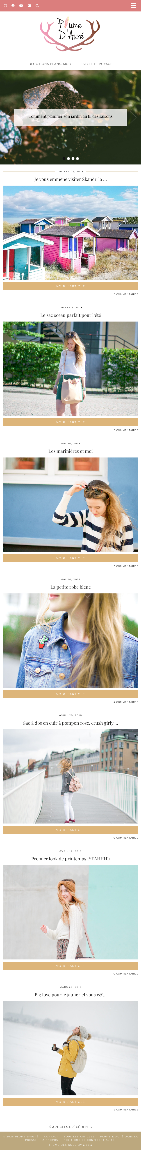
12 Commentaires (125, 1109)
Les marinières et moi (70, 451)
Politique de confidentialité (89, 1140)
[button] (135, 6)
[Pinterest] (13, 6)
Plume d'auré (27, 1136)
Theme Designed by (70, 1144)
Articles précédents (70, 1127)
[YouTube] (21, 6)
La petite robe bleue (70, 587)
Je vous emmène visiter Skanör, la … (70, 179)
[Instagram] (5, 6)
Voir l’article (70, 286)
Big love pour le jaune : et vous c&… (71, 994)
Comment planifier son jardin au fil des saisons (70, 116)
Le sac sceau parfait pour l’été (70, 315)
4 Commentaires (126, 702)
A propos (50, 1140)
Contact (51, 1136)
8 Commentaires (126, 294)
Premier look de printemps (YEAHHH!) (70, 858)
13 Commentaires (125, 566)
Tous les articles (79, 1136)
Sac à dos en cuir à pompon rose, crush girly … (70, 723)
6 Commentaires (126, 430)
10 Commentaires (125, 837)
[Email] (29, 6)
